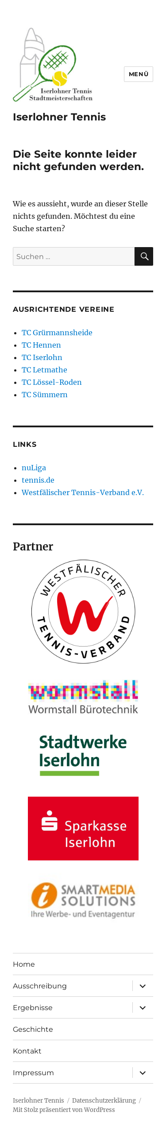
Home (24, 964)
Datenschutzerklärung (104, 1100)
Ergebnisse (33, 1007)
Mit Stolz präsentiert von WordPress (64, 1110)
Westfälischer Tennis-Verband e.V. (83, 492)
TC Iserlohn (42, 357)
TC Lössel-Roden (52, 382)
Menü (138, 73)
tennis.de (38, 480)
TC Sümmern (45, 394)
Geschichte (33, 1029)
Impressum (33, 1073)
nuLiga (34, 467)
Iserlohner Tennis (59, 117)
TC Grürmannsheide (57, 332)
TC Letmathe (44, 369)
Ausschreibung (40, 986)
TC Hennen (41, 345)
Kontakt (27, 1051)
